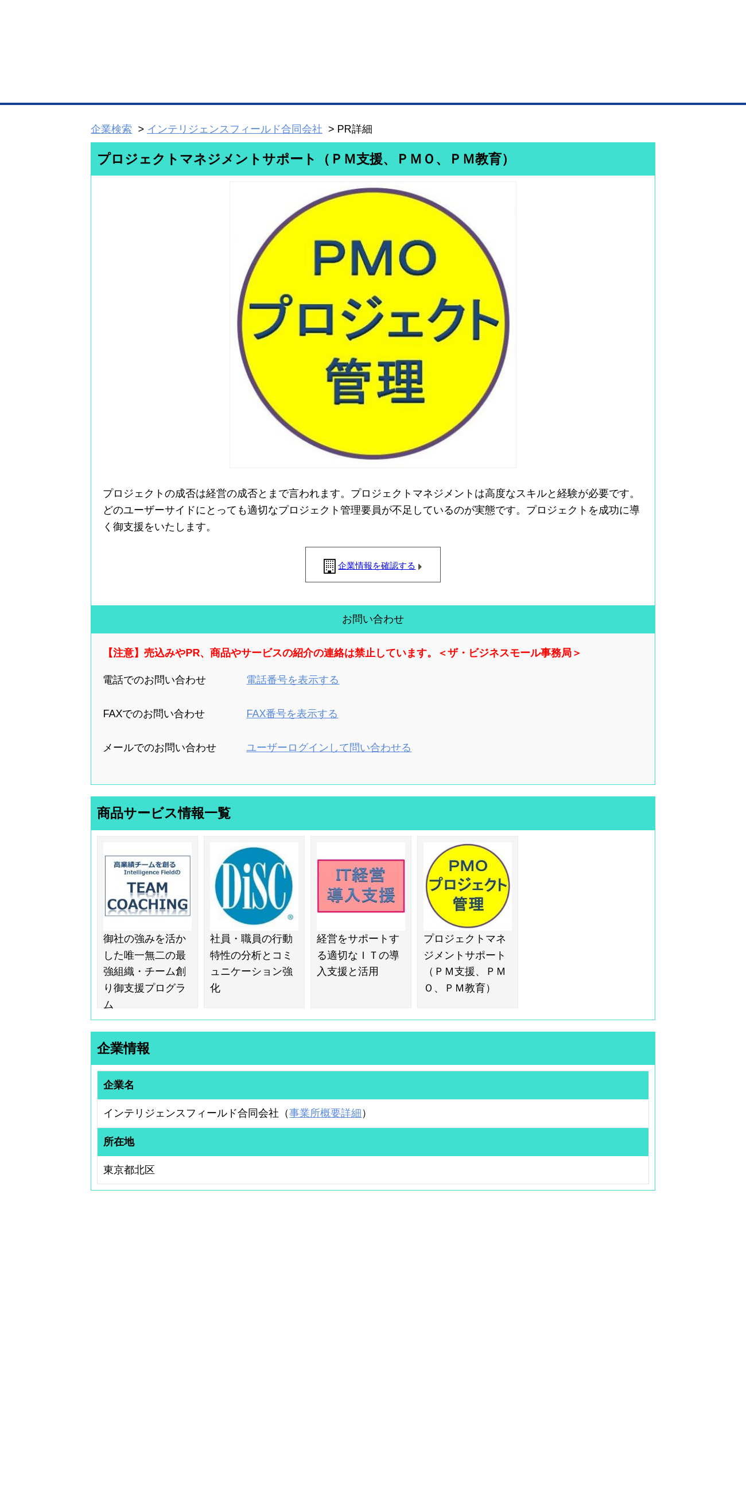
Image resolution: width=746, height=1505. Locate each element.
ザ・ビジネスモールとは (518, 19)
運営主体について (583, 1332)
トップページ (115, 85)
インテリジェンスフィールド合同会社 (235, 129)
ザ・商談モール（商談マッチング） (459, 86)
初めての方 (108, 1436)
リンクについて (450, 1436)
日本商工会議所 (487, 1302)
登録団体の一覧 (342, 1302)
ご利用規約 (519, 1436)
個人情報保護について (601, 1436)
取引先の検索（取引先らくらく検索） (137, 1317)
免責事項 (105, 1452)
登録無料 (134, 62)
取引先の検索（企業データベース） (287, 86)
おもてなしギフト (490, 1332)
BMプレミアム (240, 1302)
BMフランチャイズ (247, 1388)
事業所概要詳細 (325, 1113)
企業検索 (111, 129)
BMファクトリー (244, 1343)
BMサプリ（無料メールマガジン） (132, 1377)
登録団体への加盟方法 (352, 1317)
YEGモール (480, 1347)
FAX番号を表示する (292, 714)
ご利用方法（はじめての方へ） (604, 1302)
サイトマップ (259, 1436)
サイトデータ (329, 1436)
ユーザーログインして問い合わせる (328, 747)
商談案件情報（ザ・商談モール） (130, 1347)
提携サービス (238, 1358)
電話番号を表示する (292, 680)
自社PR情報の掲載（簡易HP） (126, 1362)
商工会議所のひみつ (493, 1317)
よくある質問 (576, 1317)
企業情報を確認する (376, 565)
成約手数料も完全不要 (283, 62)
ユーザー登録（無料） (113, 1302)
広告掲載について (182, 1436)
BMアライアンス (244, 1373)
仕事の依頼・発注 (106, 1332)
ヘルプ (387, 1436)
